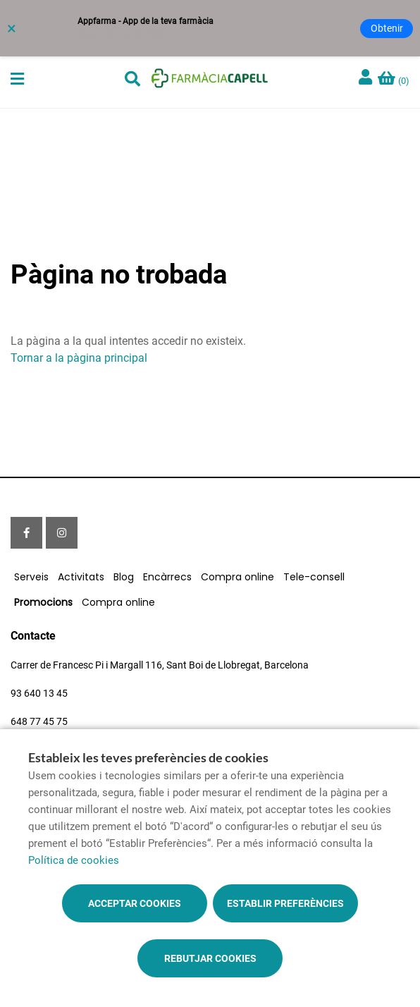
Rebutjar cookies (210, 958)
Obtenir (387, 28)
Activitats (81, 577)
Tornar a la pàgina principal (79, 358)
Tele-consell (314, 577)
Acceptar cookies (134, 903)
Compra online (237, 577)
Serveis (31, 577)
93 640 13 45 (39, 693)
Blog (123, 577)
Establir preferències (285, 903)
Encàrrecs (167, 577)
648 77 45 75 (39, 721)
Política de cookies (73, 860)
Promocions (43, 602)
